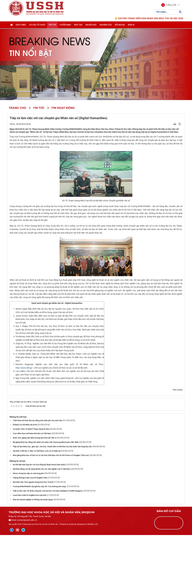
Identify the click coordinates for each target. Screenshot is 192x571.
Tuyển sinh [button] (65, 29)
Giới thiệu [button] (21, 29)
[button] (168, 7)
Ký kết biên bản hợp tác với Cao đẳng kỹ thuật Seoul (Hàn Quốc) (39, 500)
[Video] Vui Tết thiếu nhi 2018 (25, 461)
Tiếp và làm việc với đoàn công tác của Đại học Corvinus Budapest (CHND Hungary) (48, 527)
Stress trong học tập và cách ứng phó (28, 509)
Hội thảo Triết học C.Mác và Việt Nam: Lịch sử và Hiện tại (36, 487)
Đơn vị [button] (131, 29)
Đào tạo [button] (78, 29)
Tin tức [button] (52, 29)
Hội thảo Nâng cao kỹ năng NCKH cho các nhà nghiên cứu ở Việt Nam (41, 505)
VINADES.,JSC (92, 560)
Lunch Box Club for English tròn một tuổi (29, 531)
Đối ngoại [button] (120, 29)
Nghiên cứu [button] (106, 29)
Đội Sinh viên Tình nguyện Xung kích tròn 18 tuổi (33, 518)
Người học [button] (91, 29)
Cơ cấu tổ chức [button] (37, 29)
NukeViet (72, 560)
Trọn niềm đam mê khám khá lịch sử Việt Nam (32, 469)
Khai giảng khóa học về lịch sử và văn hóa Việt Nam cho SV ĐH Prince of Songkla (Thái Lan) (51, 491)
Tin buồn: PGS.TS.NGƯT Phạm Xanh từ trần (31, 465)
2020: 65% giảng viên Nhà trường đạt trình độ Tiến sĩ (34, 474)
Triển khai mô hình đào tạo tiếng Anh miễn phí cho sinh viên (37, 456)
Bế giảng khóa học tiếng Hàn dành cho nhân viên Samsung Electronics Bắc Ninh (46, 478)
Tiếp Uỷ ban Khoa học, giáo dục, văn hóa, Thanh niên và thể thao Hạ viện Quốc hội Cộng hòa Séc (52, 482)
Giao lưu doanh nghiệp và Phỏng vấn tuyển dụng (32, 535)
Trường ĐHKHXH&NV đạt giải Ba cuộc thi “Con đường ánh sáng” (39, 522)
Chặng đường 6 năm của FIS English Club (30, 514)
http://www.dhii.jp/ (24, 403)
